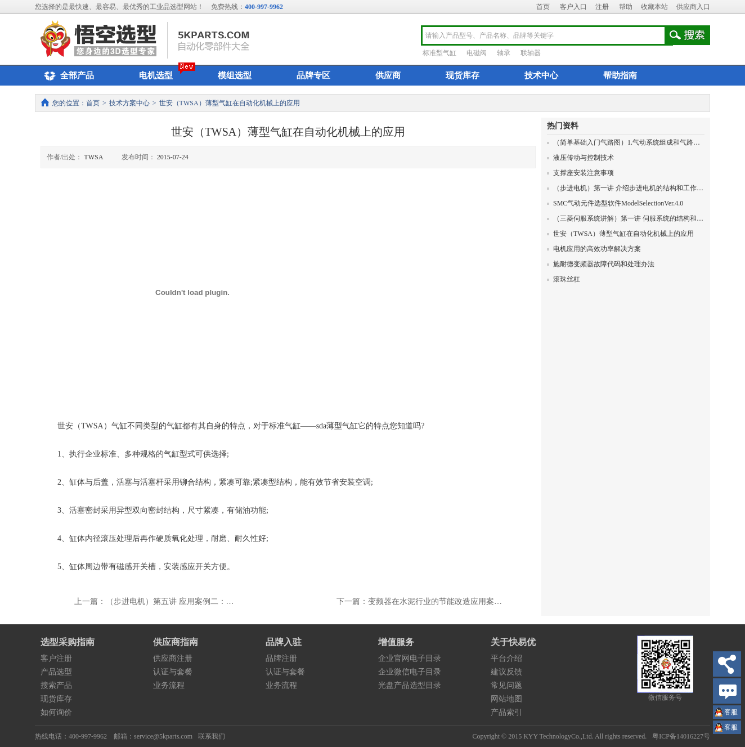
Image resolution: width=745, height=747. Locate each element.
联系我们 (211, 736)
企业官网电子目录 (409, 658)
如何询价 (56, 712)
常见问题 (506, 685)
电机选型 (156, 75)
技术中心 (541, 75)
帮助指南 (620, 75)
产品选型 (56, 672)
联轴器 (530, 53)
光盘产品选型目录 (409, 685)
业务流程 (169, 685)
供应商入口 (693, 7)
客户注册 (56, 658)
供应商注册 (172, 658)
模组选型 (235, 75)
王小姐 (731, 713)
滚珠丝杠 (563, 279)
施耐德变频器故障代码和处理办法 (600, 264)
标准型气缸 (439, 53)
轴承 (503, 53)
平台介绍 (506, 658)
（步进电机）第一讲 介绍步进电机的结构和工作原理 (628, 188)
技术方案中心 (129, 103)
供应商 (388, 75)
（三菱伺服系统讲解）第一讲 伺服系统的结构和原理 (628, 218)
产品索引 (506, 712)
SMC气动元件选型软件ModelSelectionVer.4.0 (615, 203)
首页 (543, 7)
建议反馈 (506, 672)
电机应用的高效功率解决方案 (594, 249)
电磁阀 (476, 53)
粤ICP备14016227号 (681, 736)
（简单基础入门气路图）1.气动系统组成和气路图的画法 (633, 142)
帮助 (625, 7)
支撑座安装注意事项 (580, 173)
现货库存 (462, 75)
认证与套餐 (172, 672)
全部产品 (67, 76)
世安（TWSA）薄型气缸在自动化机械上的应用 (620, 234)
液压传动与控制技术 (580, 158)
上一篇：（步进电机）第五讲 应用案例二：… (154, 601)
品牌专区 (313, 75)
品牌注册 (281, 658)
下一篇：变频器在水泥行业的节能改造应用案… (419, 601)
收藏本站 (654, 7)
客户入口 (573, 7)
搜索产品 (56, 685)
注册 (602, 7)
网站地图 (506, 699)
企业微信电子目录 (409, 672)
